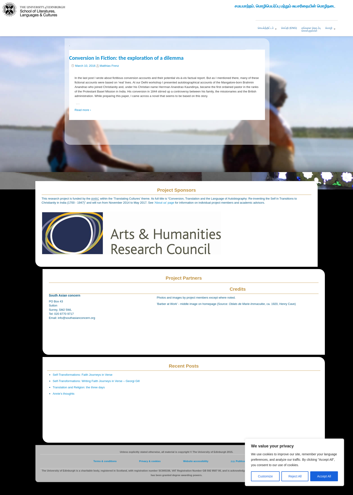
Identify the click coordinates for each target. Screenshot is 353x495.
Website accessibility (195, 461)
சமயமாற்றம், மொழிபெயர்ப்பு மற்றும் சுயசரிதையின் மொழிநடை (285, 6)
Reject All (294, 476)
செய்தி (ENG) (289, 28)
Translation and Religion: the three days (79, 387)
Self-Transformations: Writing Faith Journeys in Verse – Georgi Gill (96, 381)
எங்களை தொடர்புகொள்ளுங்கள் (311, 29)
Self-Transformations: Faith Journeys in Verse (82, 374)
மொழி (330, 28)
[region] (294, 462)
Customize (265, 476)
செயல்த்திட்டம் (267, 28)
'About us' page (164, 202)
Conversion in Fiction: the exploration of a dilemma (126, 58)
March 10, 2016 (85, 65)
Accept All (324, 476)
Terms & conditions (105, 461)
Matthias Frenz (109, 65)
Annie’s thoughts (64, 393)
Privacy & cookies (150, 461)
